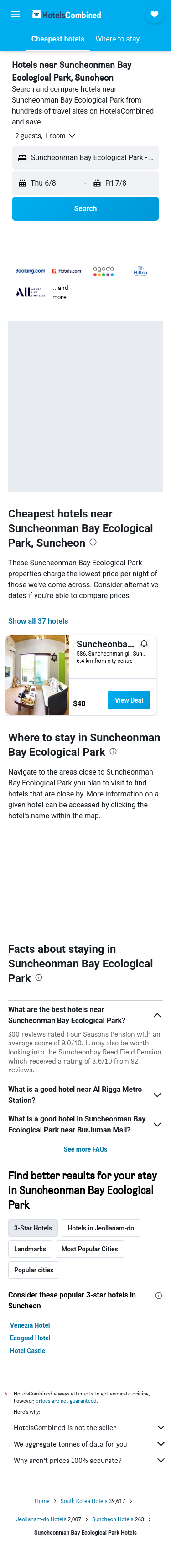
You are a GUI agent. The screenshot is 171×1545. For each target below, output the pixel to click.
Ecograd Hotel (30, 1338)
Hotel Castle (27, 1350)
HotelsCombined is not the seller (90, 1427)
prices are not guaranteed (66, 1400)
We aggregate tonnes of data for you (90, 1443)
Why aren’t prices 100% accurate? (90, 1460)
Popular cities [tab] (33, 1270)
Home (42, 1501)
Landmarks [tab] (30, 1249)
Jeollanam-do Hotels (41, 1519)
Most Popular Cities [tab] (90, 1249)
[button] (15, 14)
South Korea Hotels (84, 1501)
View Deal (129, 700)
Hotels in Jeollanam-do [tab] (100, 1228)
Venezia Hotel (30, 1325)
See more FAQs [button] (86, 1149)
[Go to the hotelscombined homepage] (66, 14)
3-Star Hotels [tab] (33, 1228)
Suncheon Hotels (113, 1519)
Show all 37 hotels (38, 621)
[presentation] (93, 542)
